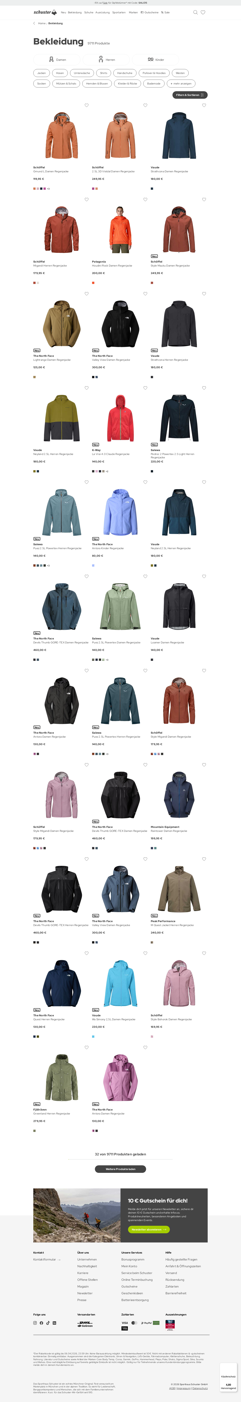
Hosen (60, 73)
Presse (82, 1300)
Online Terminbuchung (137, 1280)
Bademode (153, 83)
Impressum (184, 1388)
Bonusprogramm (133, 1259)
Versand (171, 1273)
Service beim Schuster (136, 1273)
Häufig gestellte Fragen (181, 1259)
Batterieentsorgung (135, 1300)
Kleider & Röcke (127, 83)
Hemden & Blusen (97, 83)
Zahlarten (172, 1286)
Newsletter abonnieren (146, 1229)
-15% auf (98, 2)
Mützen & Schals (66, 83)
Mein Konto (129, 1266)
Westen (180, 73)
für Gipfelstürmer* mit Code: (127, 2)
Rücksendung (174, 1280)
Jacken (41, 73)
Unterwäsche (82, 73)
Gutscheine (129, 1286)
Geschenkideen (132, 1293)
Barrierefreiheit (175, 1293)
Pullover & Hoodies (154, 73)
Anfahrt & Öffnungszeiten (183, 1266)
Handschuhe (125, 73)
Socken (41, 83)
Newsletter (85, 1293)
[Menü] (235, 1365)
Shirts (103, 73)
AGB (172, 1388)
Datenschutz (200, 1388)
